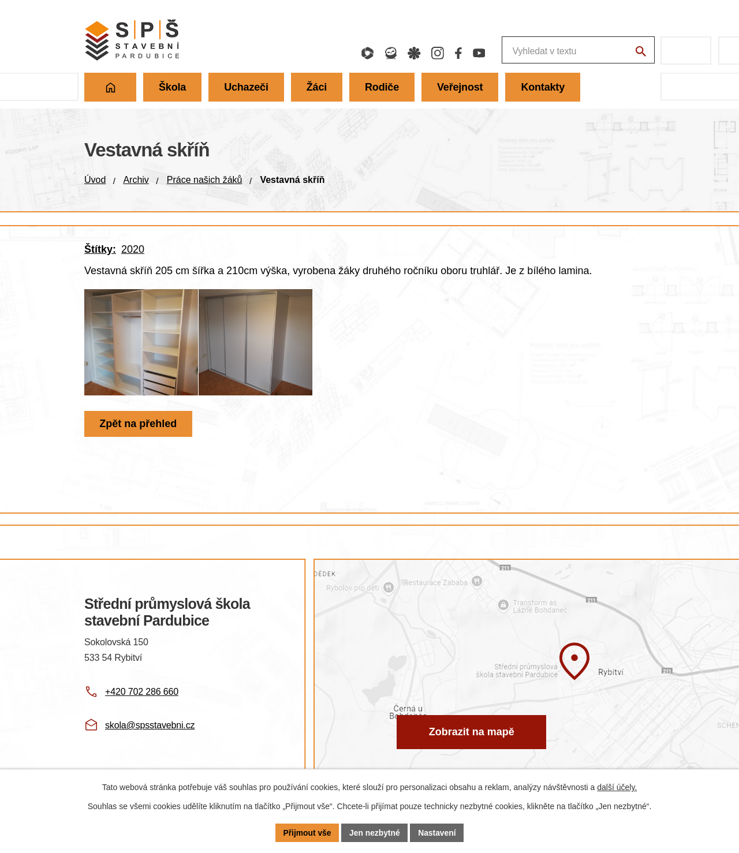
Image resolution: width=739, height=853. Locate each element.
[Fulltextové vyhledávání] (516, 50)
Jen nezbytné (375, 832)
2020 (132, 249)
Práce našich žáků (204, 180)
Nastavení (438, 832)
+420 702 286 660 (141, 692)
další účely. (617, 787)
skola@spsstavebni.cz (150, 725)
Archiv (135, 180)
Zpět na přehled (138, 433)
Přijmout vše (306, 832)
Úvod (95, 180)
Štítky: (100, 249)
